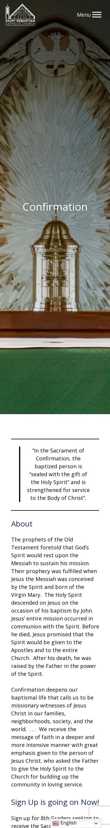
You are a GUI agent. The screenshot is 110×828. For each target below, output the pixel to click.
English (64, 823)
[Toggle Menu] (96, 14)
